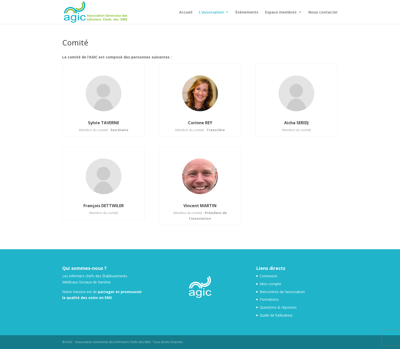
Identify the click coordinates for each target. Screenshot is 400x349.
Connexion (268, 275)
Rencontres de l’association (282, 291)
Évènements (246, 12)
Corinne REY (200, 123)
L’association (211, 12)
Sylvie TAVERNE (103, 123)
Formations (269, 299)
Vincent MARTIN (200, 205)
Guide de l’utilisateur (276, 315)
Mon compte (270, 283)
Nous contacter (323, 12)
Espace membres (281, 12)
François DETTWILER (103, 205)
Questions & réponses (278, 307)
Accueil (185, 12)
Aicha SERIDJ (296, 123)
